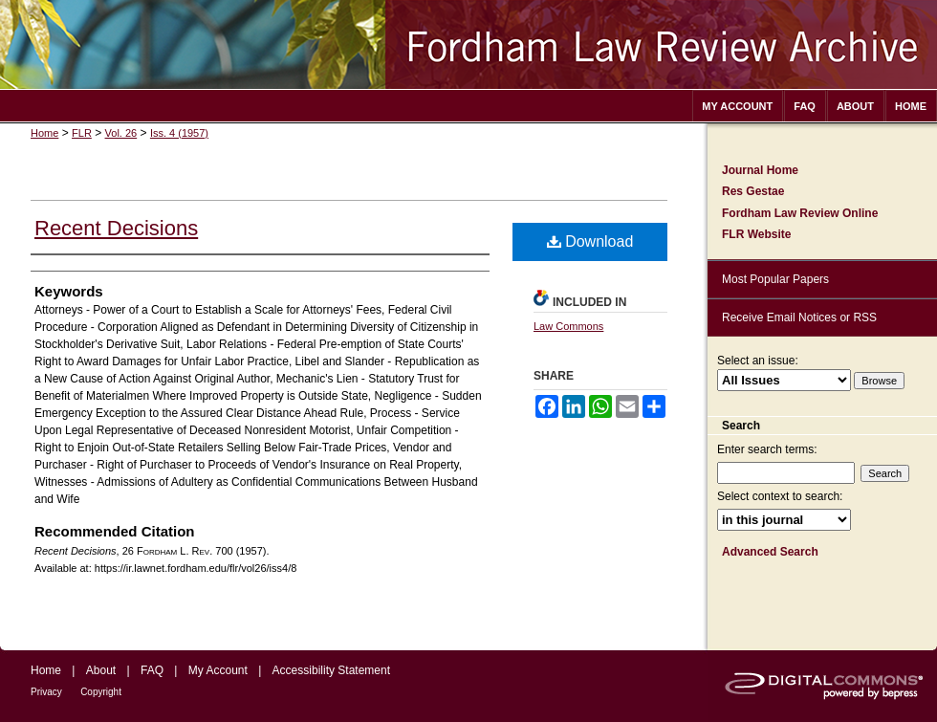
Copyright (100, 692)
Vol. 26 (121, 133)
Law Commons (568, 326)
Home (44, 133)
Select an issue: (757, 360)
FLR (82, 133)
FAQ (152, 670)
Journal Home (760, 170)
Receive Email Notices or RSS (799, 317)
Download (590, 241)
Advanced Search (770, 551)
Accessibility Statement (331, 670)
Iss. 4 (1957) (179, 133)
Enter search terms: (767, 449)
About (101, 670)
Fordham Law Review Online (800, 213)
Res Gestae (753, 191)
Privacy (46, 692)
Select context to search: (779, 496)
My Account (218, 670)
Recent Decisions (116, 228)
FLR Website (756, 234)
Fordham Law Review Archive (468, 44)
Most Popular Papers (775, 279)
